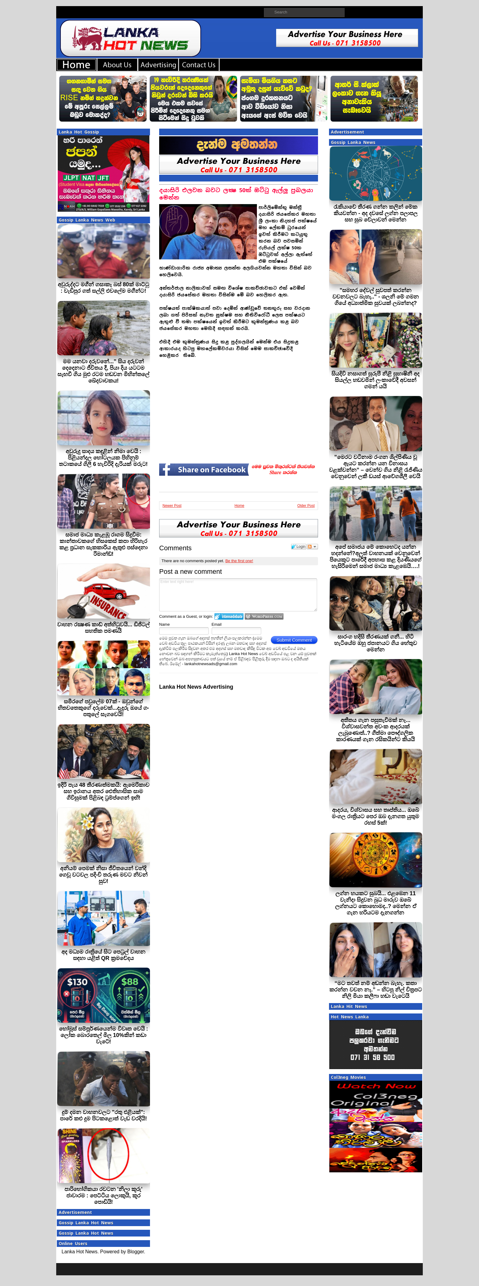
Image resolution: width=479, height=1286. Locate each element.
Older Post (306, 506)
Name (164, 624)
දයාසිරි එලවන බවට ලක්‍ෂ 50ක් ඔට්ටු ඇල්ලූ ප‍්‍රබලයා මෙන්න (236, 194)
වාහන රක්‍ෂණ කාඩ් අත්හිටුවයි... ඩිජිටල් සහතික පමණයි (103, 627)
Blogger (135, 1251)
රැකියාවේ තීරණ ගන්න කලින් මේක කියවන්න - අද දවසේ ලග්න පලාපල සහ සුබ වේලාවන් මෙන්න (376, 213)
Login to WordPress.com (264, 616)
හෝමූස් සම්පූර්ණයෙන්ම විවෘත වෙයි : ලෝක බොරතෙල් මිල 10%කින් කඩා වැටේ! (103, 1035)
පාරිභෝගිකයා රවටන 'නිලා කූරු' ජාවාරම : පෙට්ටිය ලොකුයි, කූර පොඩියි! (103, 1195)
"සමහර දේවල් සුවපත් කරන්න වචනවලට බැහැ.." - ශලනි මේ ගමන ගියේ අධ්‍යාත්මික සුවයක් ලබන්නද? (375, 296)
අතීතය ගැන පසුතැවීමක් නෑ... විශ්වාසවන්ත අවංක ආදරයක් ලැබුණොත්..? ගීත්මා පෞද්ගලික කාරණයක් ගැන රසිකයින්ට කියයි (375, 729)
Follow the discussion (312, 546)
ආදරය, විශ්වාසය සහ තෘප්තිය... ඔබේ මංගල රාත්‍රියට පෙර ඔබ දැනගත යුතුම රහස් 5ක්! (375, 816)
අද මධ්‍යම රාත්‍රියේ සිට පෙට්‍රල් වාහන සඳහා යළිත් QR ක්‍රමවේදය (103, 955)
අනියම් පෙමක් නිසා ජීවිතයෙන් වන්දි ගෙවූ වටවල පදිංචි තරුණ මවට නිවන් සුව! (103, 874)
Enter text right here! (238, 594)
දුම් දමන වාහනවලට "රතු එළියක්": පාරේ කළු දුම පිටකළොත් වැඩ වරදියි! (103, 1115)
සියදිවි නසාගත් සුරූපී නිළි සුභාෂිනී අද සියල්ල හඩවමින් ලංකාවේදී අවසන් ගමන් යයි (375, 380)
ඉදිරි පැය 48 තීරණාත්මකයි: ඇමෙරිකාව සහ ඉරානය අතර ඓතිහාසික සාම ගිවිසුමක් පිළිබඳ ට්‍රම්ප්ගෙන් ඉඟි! (103, 791)
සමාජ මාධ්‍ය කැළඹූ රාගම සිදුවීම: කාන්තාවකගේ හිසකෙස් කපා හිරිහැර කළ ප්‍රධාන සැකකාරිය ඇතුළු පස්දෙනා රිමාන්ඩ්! (103, 544)
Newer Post (172, 506)
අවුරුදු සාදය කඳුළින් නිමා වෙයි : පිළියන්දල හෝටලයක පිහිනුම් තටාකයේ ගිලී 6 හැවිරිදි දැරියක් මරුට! (103, 457)
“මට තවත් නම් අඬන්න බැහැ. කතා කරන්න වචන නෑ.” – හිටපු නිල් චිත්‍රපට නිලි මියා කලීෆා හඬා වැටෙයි (375, 989)
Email (217, 624)
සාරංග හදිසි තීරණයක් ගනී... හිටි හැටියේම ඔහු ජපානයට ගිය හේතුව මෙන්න (375, 643)
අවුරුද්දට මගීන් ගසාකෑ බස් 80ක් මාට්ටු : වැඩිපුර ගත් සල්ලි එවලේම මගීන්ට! (103, 287)
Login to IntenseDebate (228, 616)
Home (239, 506)
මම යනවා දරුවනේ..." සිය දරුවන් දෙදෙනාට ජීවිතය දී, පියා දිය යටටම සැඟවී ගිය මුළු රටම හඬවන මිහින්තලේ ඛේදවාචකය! (103, 371)
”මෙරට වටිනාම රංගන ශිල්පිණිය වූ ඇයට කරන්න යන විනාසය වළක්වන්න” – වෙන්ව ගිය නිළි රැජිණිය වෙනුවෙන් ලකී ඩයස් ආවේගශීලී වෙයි (375, 466)
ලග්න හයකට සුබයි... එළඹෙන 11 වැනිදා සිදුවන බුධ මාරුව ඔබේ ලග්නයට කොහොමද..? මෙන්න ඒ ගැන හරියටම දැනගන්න (375, 903)
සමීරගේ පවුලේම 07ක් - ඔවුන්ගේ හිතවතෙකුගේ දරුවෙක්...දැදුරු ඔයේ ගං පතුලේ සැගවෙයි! (103, 707)
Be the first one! (239, 561)
